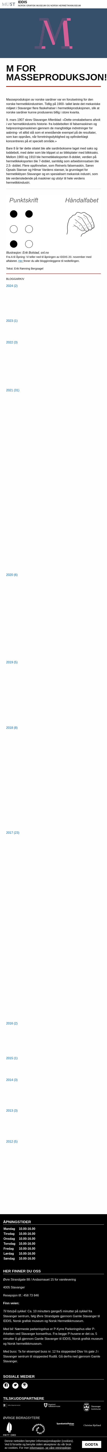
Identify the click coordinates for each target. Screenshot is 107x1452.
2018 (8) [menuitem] (12, 727)
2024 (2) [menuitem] (12, 285)
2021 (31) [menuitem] (12, 390)
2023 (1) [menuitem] (12, 320)
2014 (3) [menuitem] (12, 1080)
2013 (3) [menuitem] (12, 1110)
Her (20, 260)
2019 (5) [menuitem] (12, 662)
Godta (91, 1444)
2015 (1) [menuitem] (12, 1058)
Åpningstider (17, 1222)
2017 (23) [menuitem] (12, 832)
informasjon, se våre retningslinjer (50, 1447)
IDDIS (62, 4)
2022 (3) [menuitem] (12, 342)
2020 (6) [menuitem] (12, 574)
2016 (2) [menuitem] (12, 1023)
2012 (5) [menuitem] (12, 1141)
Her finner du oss (22, 1271)
